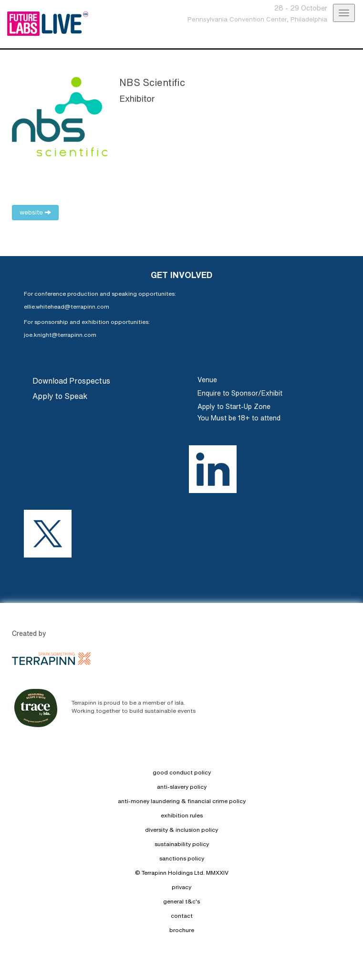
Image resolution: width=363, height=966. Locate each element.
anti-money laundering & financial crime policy (182, 801)
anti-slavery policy (182, 787)
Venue (207, 379)
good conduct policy (182, 772)
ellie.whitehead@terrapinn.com (66, 306)
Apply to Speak (59, 396)
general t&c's (181, 901)
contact (182, 915)
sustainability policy (182, 844)
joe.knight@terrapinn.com (60, 335)
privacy (181, 887)
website (35, 212)
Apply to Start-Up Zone (233, 406)
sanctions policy (181, 858)
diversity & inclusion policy (181, 829)
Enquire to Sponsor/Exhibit (239, 393)
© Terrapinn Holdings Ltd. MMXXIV (181, 872)
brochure (181, 930)
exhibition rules (182, 815)
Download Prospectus (71, 381)
